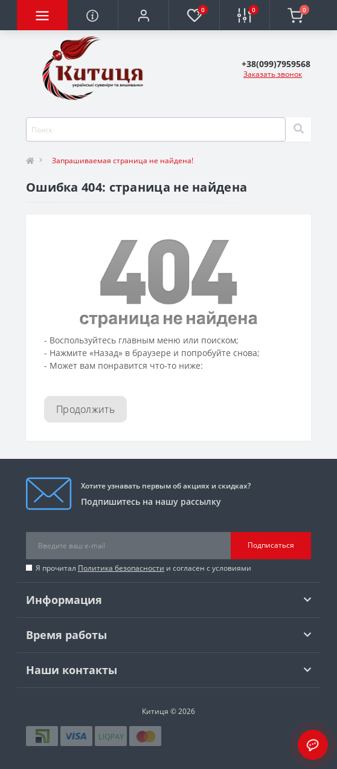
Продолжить (85, 409)
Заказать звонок (272, 74)
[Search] (298, 129)
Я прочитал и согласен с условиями (143, 568)
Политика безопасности (121, 568)
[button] (143, 15)
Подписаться (271, 545)
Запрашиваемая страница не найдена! (122, 160)
